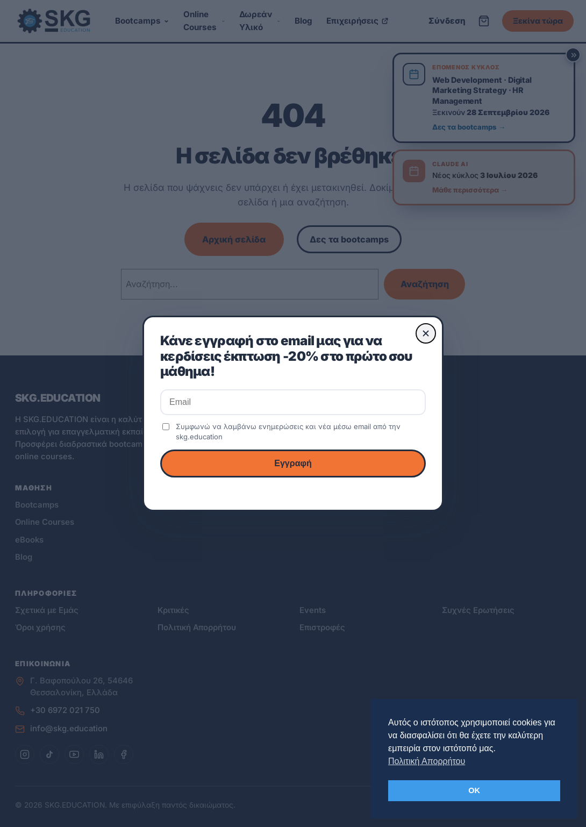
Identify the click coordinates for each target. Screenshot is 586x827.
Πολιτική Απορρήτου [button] (426, 761)
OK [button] (474, 790)
